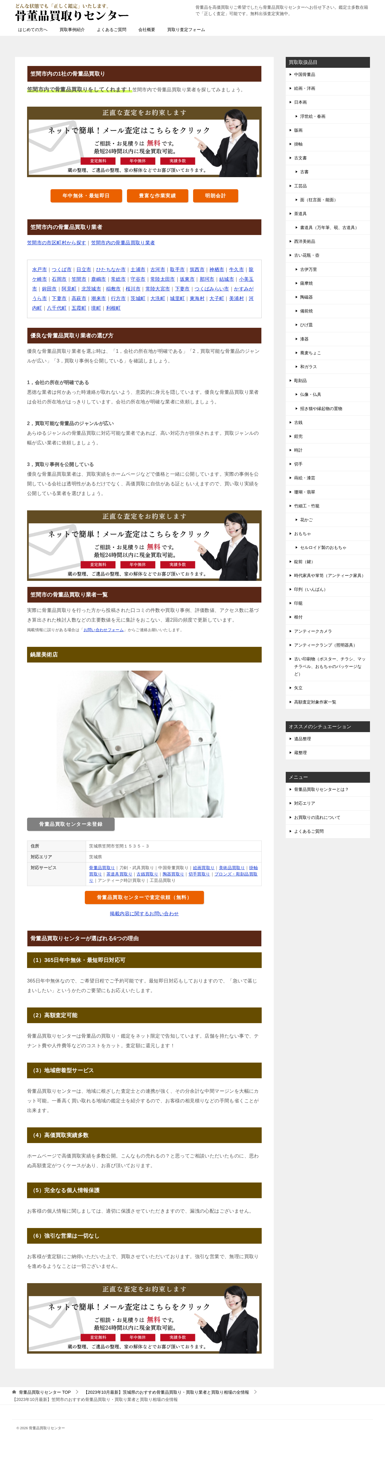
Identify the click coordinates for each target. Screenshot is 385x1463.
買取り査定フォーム (186, 29)
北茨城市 (91, 288)
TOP (45, 1392)
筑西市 (197, 269)
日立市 (84, 269)
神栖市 (217, 269)
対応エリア (304, 803)
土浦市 (138, 269)
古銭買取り (148, 874)
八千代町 (57, 308)
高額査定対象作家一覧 (315, 702)
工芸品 (300, 185)
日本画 (300, 102)
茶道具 (300, 213)
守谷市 (138, 279)
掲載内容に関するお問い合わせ (144, 913)
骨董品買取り (102, 867)
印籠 (298, 603)
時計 (298, 450)
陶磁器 (306, 297)
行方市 (118, 298)
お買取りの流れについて (317, 817)
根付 (298, 617)
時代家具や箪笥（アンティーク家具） (330, 575)
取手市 (177, 269)
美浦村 (236, 298)
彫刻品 (300, 380)
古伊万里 (308, 269)
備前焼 (306, 311)
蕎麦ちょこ (310, 352)
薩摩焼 (306, 283)
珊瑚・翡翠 (304, 492)
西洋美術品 (304, 241)
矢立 (298, 687)
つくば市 (62, 269)
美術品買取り (232, 867)
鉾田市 (49, 288)
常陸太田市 (163, 279)
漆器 (304, 339)
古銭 (298, 422)
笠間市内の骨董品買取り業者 (123, 242)
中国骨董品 (304, 74)
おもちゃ (302, 533)
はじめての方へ (33, 29)
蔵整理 (300, 752)
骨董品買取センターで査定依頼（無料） (144, 897)
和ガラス (308, 366)
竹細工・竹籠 (306, 505)
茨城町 (138, 298)
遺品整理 (302, 738)
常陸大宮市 (158, 288)
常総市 (118, 279)
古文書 (300, 157)
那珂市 (207, 279)
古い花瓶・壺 (306, 255)
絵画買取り (204, 867)
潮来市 (98, 298)
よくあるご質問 (111, 29)
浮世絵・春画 (312, 116)
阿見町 (69, 288)
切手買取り (199, 874)
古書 (304, 171)
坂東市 (187, 279)
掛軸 (298, 144)
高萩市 (79, 298)
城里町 (177, 298)
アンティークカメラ (313, 631)
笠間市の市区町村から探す (56, 242)
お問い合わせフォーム (104, 630)
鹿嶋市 (98, 279)
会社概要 (146, 29)
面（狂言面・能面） (319, 199)
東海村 (197, 298)
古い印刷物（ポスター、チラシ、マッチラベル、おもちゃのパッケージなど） (330, 666)
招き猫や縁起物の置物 (321, 408)
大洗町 (158, 298)
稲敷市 (113, 288)
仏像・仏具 (310, 394)
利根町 (113, 308)
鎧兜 (298, 436)
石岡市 (59, 279)
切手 (298, 464)
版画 (298, 130)
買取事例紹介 (72, 29)
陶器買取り (173, 874)
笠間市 (79, 279)
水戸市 (39, 269)
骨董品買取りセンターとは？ (321, 789)
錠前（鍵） (304, 561)
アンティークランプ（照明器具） (325, 645)
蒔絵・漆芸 (304, 477)
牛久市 (236, 269)
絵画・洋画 (304, 88)
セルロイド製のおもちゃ (323, 547)
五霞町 (79, 308)
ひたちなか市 (111, 269)
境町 (96, 308)
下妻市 (182, 288)
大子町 (217, 298)
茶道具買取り (119, 874)
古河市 (158, 269)
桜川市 (133, 288)
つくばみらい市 (212, 288)
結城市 (227, 279)
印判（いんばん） (311, 589)
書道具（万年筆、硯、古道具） (329, 227)
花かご (306, 519)
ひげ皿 (306, 324)
